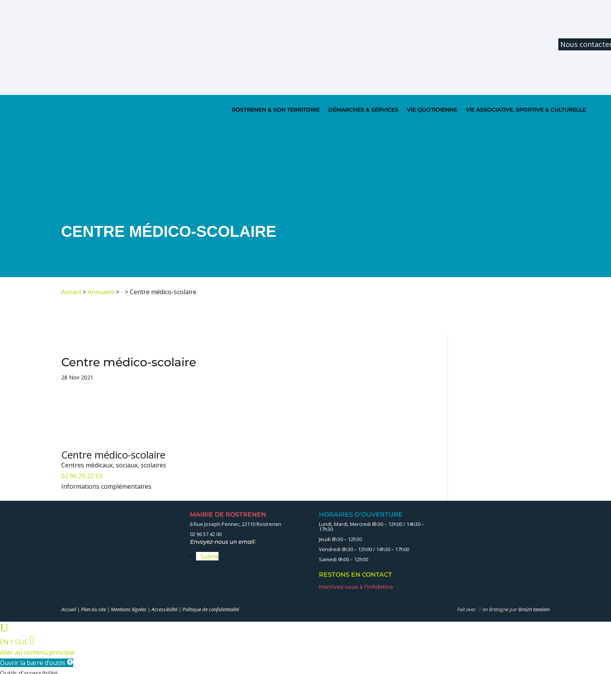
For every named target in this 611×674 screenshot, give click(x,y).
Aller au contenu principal (37, 652)
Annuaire (101, 292)
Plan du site (93, 609)
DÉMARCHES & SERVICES (363, 109)
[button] (36, 662)
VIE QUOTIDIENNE (432, 109)
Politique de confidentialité (210, 609)
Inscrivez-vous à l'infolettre (357, 586)
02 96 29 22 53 (81, 476)
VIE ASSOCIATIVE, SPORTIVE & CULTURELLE (526, 109)
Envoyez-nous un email (223, 541)
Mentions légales (128, 609)
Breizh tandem (534, 609)
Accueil (71, 292)
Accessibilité (164, 609)
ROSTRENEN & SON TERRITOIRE (276, 109)
